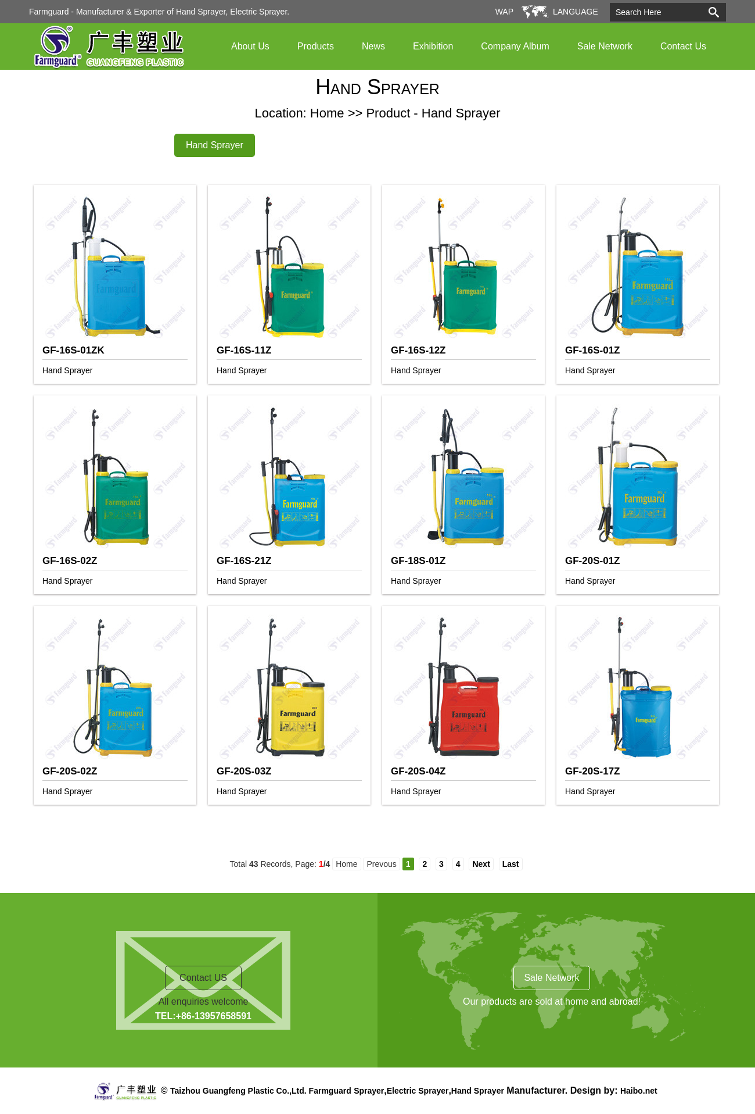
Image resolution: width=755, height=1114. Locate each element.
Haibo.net (638, 1090)
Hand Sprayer (214, 145)
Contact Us (683, 46)
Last (510, 864)
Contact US (203, 978)
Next (481, 864)
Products (315, 46)
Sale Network (604, 46)
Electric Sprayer (418, 1090)
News (373, 46)
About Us (250, 46)
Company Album (515, 46)
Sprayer (369, 1090)
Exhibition (433, 46)
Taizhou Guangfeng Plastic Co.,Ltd (237, 1090)
